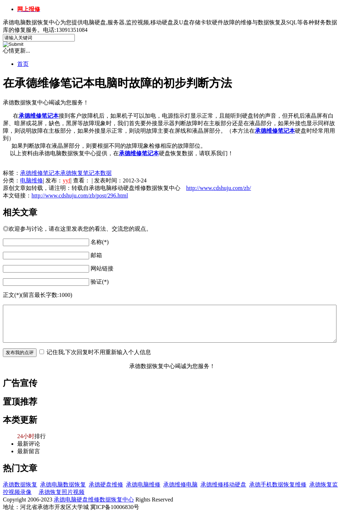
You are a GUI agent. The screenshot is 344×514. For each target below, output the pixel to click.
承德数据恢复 (20, 484)
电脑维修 (31, 180)
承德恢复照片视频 (61, 492)
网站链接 (102, 268)
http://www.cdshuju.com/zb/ (218, 188)
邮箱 (96, 255)
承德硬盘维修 (106, 484)
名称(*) (100, 242)
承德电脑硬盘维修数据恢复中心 (94, 499)
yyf (66, 180)
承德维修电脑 (180, 484)
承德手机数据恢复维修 (277, 484)
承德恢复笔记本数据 (86, 173)
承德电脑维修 (143, 484)
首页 (23, 64)
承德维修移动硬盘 (223, 484)
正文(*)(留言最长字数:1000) (37, 295)
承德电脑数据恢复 (63, 484)
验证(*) (100, 282)
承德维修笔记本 (275, 131)
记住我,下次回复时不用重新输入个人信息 (99, 352)
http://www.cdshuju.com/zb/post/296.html (80, 195)
